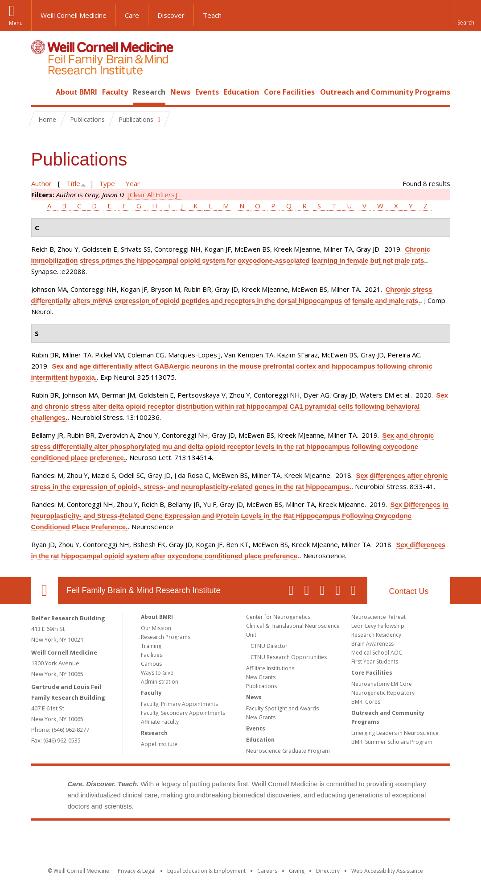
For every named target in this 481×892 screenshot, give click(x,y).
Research (149, 92)
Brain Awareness (372, 643)
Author (41, 183)
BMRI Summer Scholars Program (391, 742)
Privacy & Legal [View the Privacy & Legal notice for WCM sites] (137, 871)
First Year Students (374, 661)
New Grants (260, 677)
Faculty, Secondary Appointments (183, 713)
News (180, 92)
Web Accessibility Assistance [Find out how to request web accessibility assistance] (387, 871)
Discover (171, 15)
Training (151, 646)
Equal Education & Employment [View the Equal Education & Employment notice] (206, 871)
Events (207, 92)
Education (241, 92)
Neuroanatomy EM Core (381, 684)
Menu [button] (16, 23)
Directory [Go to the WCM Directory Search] (328, 871)
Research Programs (165, 637)
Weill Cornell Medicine (74, 15)
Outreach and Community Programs (385, 92)
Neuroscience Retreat (378, 617)
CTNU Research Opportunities (289, 657)
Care (132, 15)
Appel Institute (159, 744)
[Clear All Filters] (152, 194)
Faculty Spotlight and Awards (282, 708)
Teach (212, 15)
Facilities (151, 655)
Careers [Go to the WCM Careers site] (267, 871)
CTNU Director (269, 646)
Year (133, 183)
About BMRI (76, 92)
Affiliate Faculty (160, 722)
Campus (151, 664)
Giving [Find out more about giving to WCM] (296, 871)
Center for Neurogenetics (278, 617)
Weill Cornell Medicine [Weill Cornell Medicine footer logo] (175, 838)
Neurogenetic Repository (383, 693)
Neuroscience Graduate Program (288, 751)
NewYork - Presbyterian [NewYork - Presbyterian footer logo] (315, 838)
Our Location (44, 590)
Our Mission (156, 628)
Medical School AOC (376, 652)
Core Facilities (289, 92)
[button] (465, 15)
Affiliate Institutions (270, 668)
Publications (261, 686)
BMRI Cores (365, 701)
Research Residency (376, 635)
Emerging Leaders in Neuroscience (395, 733)
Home (41, 92)
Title (73, 183)
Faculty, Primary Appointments (179, 704)
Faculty (115, 92)
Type (107, 183)
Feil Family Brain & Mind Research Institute (144, 590)
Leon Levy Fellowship (377, 626)
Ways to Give (157, 672)
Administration (159, 681)
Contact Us (408, 591)
